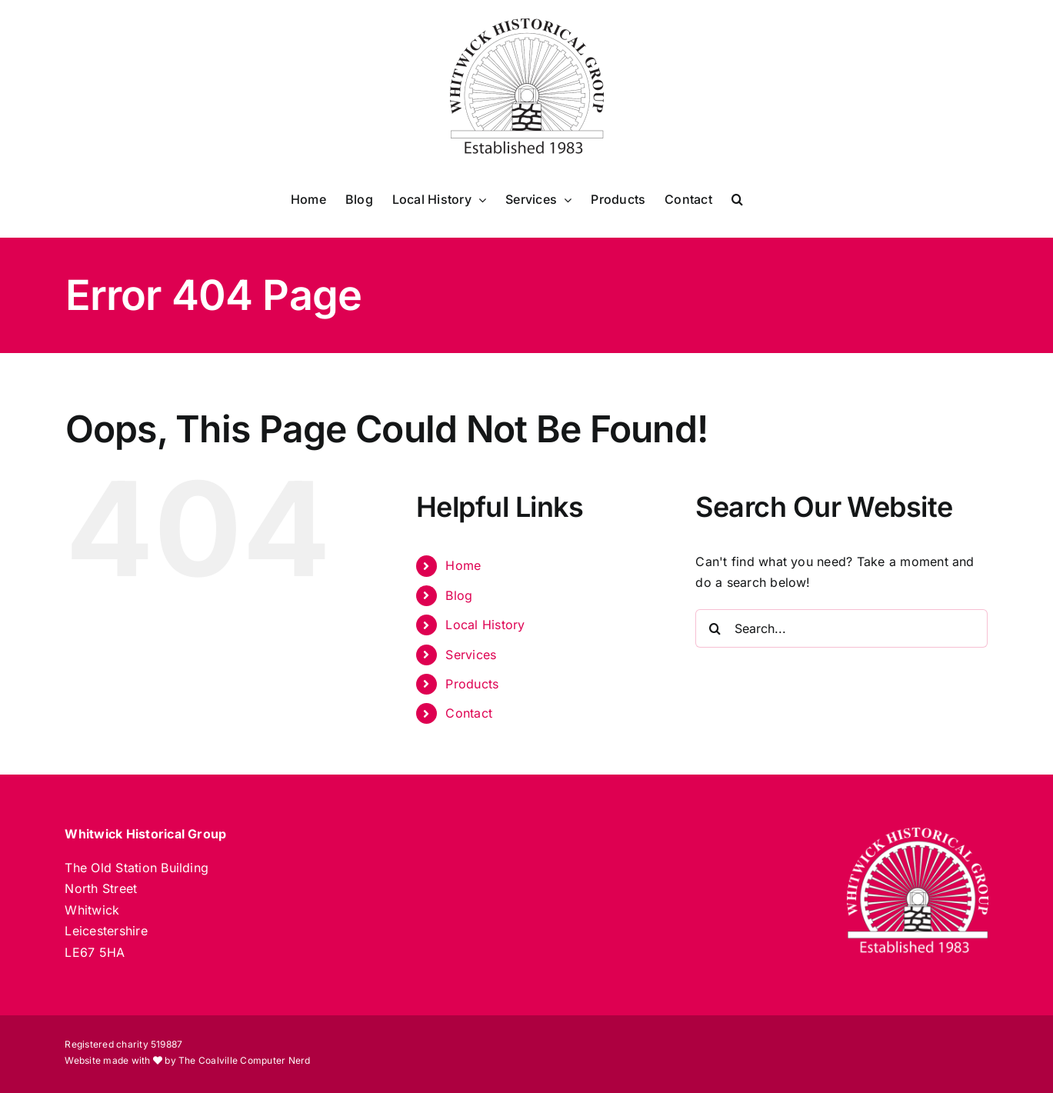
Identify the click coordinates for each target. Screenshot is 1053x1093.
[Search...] (841, 628)
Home (463, 565)
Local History (485, 624)
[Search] (714, 628)
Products (471, 683)
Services (470, 654)
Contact (468, 713)
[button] (737, 199)
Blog (458, 595)
